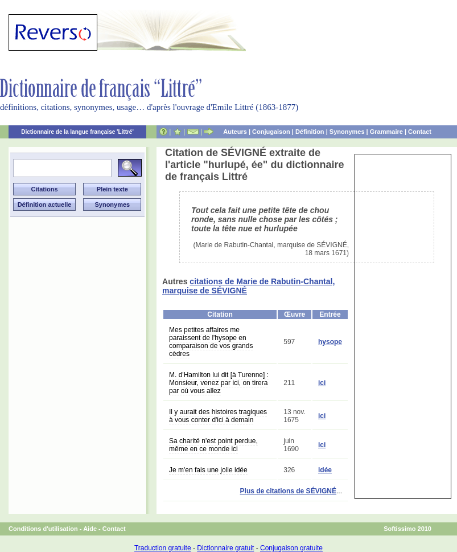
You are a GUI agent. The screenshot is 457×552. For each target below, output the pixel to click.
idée (325, 470)
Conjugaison (271, 131)
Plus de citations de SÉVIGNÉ (288, 491)
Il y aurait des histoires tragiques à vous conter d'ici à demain (218, 416)
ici (322, 383)
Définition (309, 131)
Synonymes (347, 131)
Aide (90, 528)
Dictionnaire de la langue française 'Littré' (77, 132)
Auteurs (235, 131)
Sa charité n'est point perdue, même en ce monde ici (213, 445)
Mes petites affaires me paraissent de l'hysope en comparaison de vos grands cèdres (211, 342)
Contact (419, 131)
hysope (330, 342)
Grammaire (386, 131)
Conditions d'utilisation (43, 528)
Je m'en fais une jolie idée (208, 470)
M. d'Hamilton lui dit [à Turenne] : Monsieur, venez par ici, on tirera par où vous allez (219, 383)
